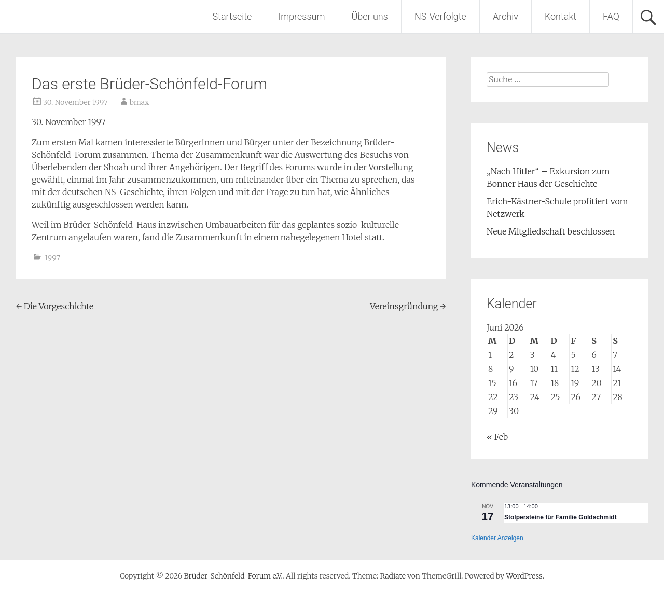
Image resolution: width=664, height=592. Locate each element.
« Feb (497, 437)
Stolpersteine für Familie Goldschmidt (560, 517)
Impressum (301, 16)
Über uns (369, 16)
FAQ (611, 16)
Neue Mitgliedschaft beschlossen (551, 231)
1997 (52, 258)
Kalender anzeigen (497, 538)
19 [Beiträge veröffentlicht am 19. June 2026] (575, 383)
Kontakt (560, 16)
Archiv (505, 16)
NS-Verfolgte (440, 16)
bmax (139, 102)
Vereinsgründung (408, 306)
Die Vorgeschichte (54, 306)
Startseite (232, 16)
